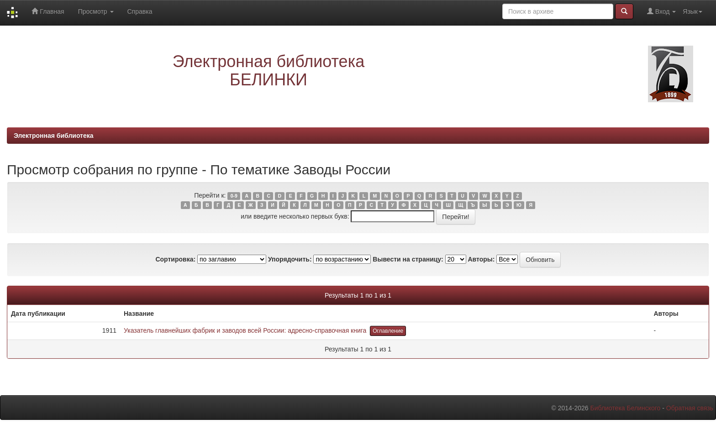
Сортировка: (175, 259)
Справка (140, 11)
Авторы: (481, 259)
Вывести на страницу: (408, 259)
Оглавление (388, 331)
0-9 (234, 196)
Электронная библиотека (54, 135)
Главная (48, 11)
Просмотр (96, 11)
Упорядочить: (290, 259)
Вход (661, 11)
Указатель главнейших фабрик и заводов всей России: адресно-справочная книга (245, 330)
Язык (692, 11)
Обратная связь (689, 408)
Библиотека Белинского (625, 408)
